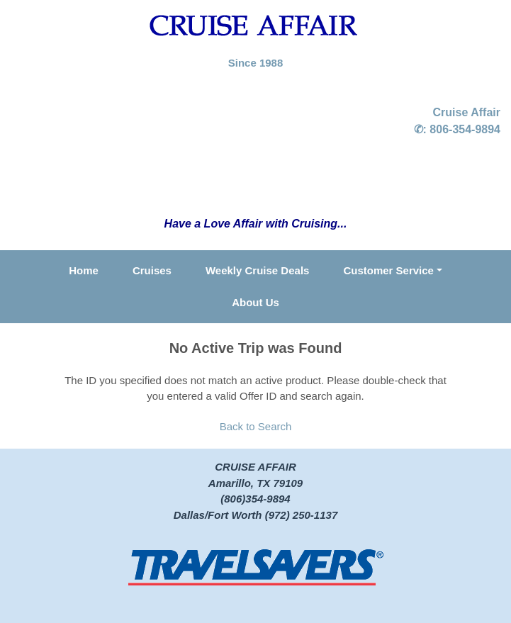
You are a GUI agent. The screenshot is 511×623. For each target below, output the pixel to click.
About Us (255, 302)
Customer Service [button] (388, 270)
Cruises (152, 270)
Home (84, 270)
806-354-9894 (464, 129)
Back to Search (256, 426)
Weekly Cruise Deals (257, 270)
